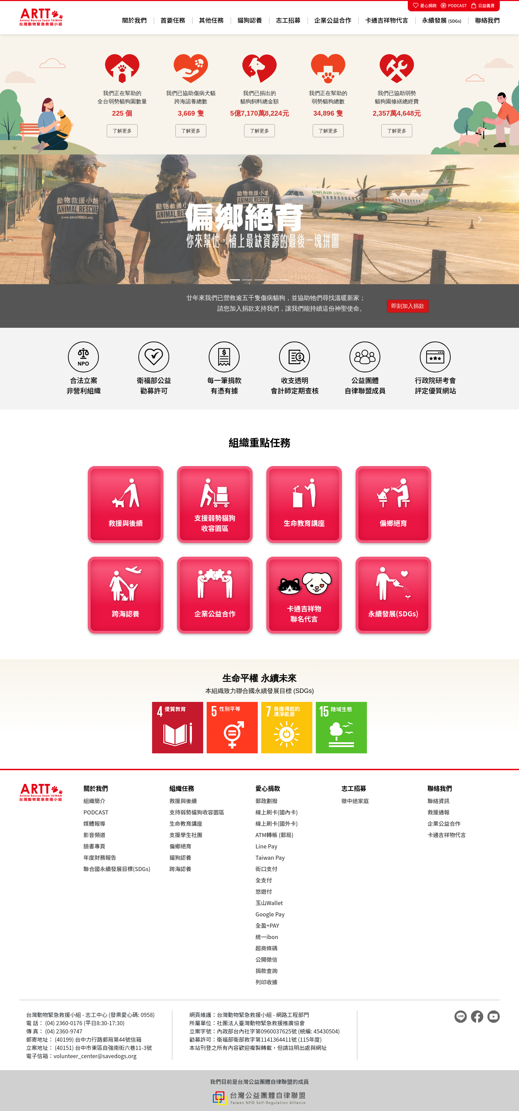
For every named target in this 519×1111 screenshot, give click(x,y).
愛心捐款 (425, 5)
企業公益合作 (332, 19)
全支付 (263, 880)
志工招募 (288, 19)
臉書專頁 (94, 846)
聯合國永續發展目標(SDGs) (116, 869)
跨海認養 (181, 869)
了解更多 (122, 131)
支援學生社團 (186, 835)
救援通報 (438, 812)
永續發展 (441, 19)
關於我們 (134, 19)
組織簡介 (94, 801)
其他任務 (211, 19)
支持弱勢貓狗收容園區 (197, 812)
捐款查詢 (266, 971)
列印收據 (266, 982)
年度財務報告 (99, 857)
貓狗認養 (250, 19)
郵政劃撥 (266, 801)
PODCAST (454, 5)
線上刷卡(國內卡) (276, 812)
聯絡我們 (487, 19)
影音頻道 (94, 835)
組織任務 (182, 788)
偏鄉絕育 (181, 846)
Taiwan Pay (270, 857)
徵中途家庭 (355, 801)
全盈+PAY (267, 925)
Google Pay (270, 914)
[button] (39, 219)
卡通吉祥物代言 (386, 19)
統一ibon (266, 937)
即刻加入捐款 (407, 306)
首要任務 (173, 19)
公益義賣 (483, 5)
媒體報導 (94, 823)
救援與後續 (183, 801)
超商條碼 (266, 948)
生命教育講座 (186, 823)
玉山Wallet (269, 903)
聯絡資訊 (438, 801)
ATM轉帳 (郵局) (274, 835)
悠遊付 (263, 891)
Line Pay (266, 846)
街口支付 (266, 869)
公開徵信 (266, 959)
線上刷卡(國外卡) (276, 823)
